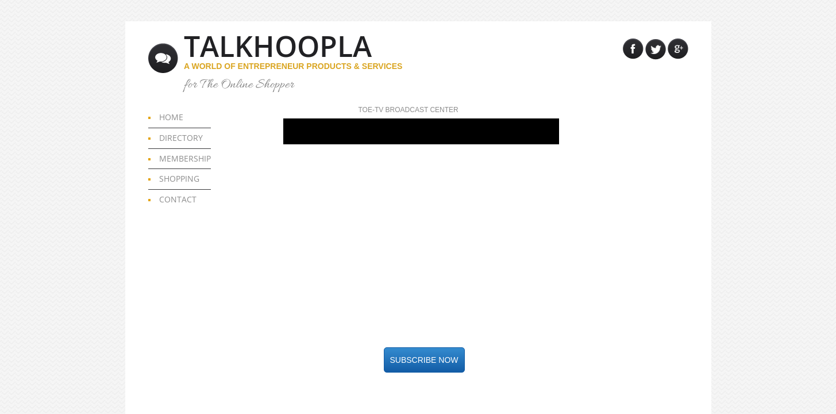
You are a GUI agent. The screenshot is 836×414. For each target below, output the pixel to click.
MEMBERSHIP (185, 158)
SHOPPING (179, 178)
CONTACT (178, 199)
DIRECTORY (181, 137)
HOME (171, 117)
